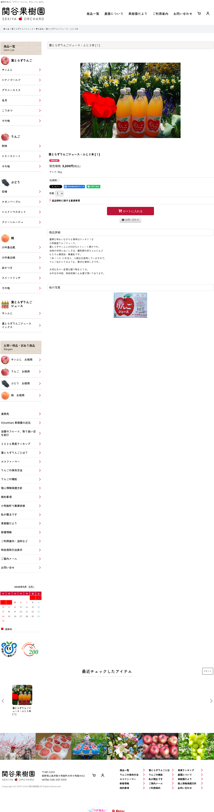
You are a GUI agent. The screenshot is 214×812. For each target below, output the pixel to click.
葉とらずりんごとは (161, 770)
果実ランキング (190, 770)
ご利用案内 (160, 14)
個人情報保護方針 (190, 783)
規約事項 (132, 788)
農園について (113, 14)
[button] (2, 701)
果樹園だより (137, 14)
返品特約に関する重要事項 (64, 200)
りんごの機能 (161, 774)
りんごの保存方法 (132, 774)
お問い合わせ (182, 14)
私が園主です (161, 779)
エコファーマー (132, 779)
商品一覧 (93, 14)
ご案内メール (161, 783)
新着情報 (132, 783)
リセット (207, 671)
